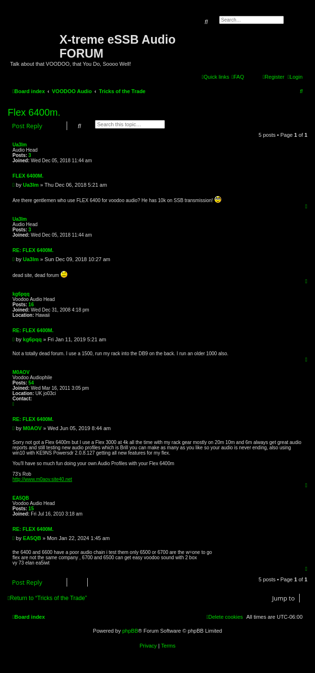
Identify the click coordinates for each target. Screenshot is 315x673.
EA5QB (20, 498)
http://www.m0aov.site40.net (42, 479)
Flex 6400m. (34, 112)
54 (31, 382)
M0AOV (21, 372)
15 (31, 508)
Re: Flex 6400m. (33, 250)
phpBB (130, 631)
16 (31, 304)
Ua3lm (19, 144)
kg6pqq (21, 294)
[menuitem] (238, 77)
